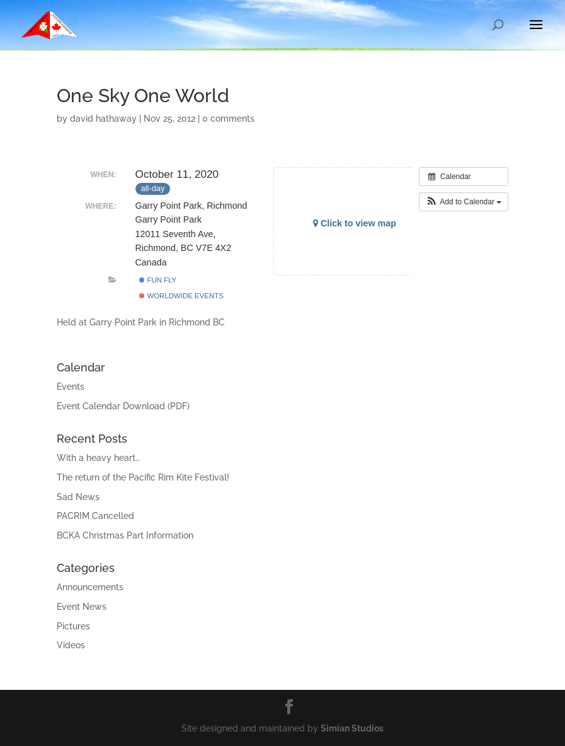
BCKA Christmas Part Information (125, 535)
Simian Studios (352, 728)
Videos (71, 645)
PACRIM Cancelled (95, 516)
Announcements (90, 587)
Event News (81, 607)
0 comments (228, 119)
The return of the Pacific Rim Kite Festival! (143, 477)
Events (70, 387)
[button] (463, 202)
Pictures (73, 626)
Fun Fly (157, 280)
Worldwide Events (181, 296)
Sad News (78, 497)
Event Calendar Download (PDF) (123, 406)
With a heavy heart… (98, 458)
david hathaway (103, 119)
